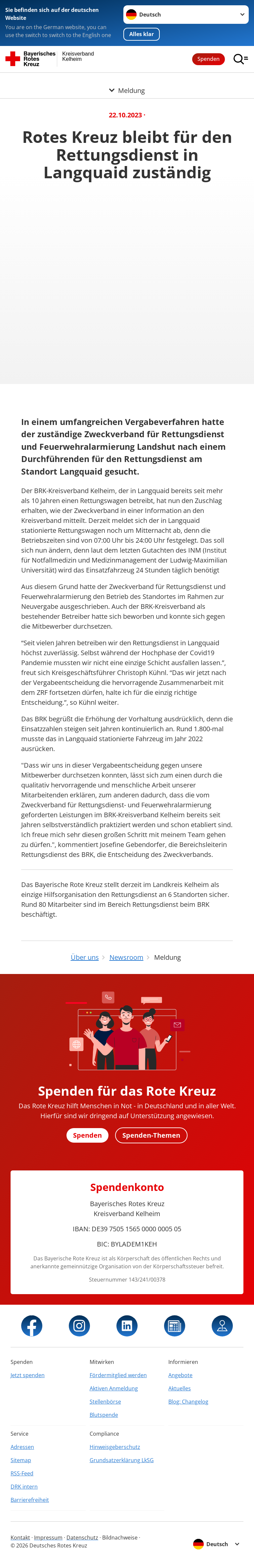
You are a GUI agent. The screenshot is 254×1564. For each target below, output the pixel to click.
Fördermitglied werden (118, 1375)
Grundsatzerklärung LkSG (122, 1460)
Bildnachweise (120, 1537)
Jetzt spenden (28, 1375)
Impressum (48, 1537)
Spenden (208, 59)
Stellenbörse (105, 1401)
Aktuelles (179, 1388)
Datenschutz (82, 1537)
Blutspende (104, 1414)
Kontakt (20, 1537)
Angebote (180, 1375)
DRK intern (24, 1486)
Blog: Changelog (188, 1401)
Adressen (22, 1447)
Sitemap (21, 1460)
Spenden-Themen (151, 1135)
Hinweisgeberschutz (115, 1447)
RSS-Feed (22, 1473)
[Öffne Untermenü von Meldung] (127, 81)
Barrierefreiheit (30, 1499)
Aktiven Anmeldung (114, 1388)
